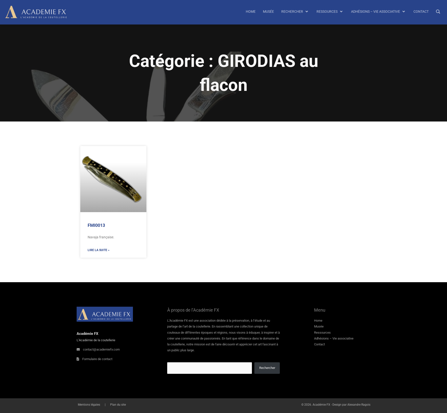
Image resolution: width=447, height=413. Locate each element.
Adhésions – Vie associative (333, 338)
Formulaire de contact (97, 359)
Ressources (322, 332)
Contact (319, 344)
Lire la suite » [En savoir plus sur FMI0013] (98, 250)
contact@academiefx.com (101, 349)
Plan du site (113, 404)
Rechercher (267, 368)
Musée (319, 326)
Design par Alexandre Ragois (351, 404)
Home (318, 320)
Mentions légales (88, 404)
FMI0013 (96, 225)
